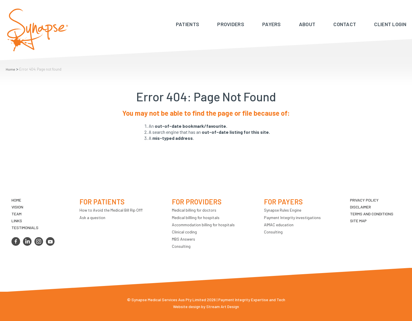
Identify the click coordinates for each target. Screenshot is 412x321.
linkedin (27, 241)
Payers (271, 24)
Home (10, 69)
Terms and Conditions (371, 213)
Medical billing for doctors (194, 210)
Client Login (390, 24)
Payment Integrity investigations (292, 217)
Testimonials (24, 227)
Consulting (181, 246)
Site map (358, 220)
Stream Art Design (222, 306)
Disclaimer (360, 206)
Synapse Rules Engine (282, 210)
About (307, 24)
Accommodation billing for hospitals (203, 224)
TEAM (16, 213)
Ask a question (92, 217)
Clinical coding (184, 231)
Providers (230, 24)
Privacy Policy (364, 200)
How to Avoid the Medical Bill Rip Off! (111, 210)
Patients (187, 24)
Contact (344, 24)
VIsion (17, 206)
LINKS (16, 220)
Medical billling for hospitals (195, 217)
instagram (38, 241)
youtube (50, 241)
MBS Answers (183, 239)
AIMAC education (279, 224)
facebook (15, 241)
